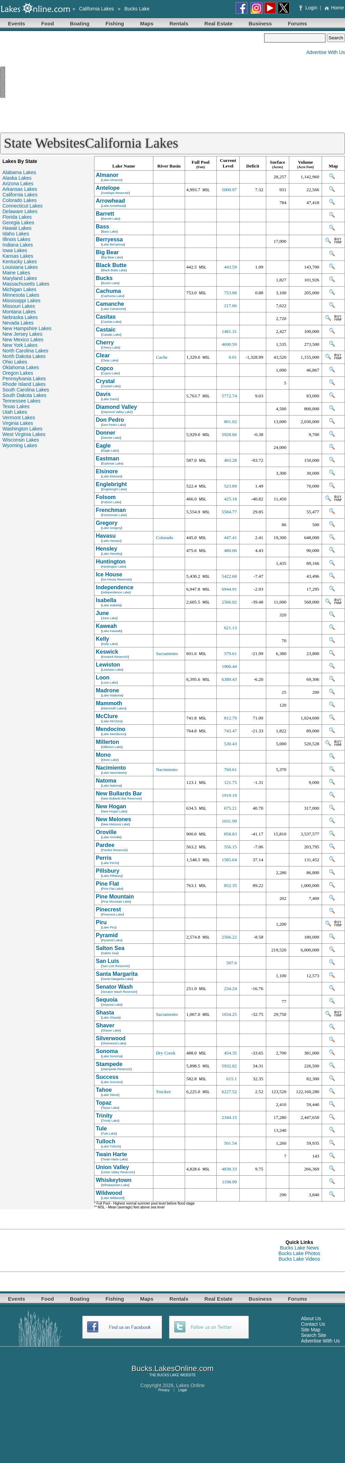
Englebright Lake (114, 489)
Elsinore (107, 471)
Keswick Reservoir (115, 657)
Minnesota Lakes (20, 295)
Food (47, 23)
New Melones (113, 819)
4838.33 (229, 1169)
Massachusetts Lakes (25, 284)
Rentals (178, 23)
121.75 (230, 782)
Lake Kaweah (111, 631)
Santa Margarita (117, 974)
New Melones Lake (115, 824)
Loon (102, 677)
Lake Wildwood (112, 1198)
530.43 (230, 743)
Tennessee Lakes (21, 401)
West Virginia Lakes (23, 434)
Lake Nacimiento (113, 773)
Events (16, 23)
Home (334, 7)
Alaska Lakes (16, 178)
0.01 (233, 357)
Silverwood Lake (113, 1043)
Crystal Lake (111, 386)
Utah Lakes (14, 412)
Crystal (105, 381)
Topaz (104, 1103)
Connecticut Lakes (22, 206)
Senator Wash (114, 987)
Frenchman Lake (114, 515)
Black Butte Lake (114, 270)
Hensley (106, 549)
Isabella (106, 600)
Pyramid (107, 935)
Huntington (110, 562)
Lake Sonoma (112, 1056)
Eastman (107, 458)
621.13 (230, 627)
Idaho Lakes (15, 233)
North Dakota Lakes (24, 356)
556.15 (230, 846)
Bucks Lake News (299, 1248)
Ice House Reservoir (116, 579)
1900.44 (229, 666)
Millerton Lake (112, 747)
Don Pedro (110, 420)
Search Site (313, 1335)
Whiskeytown (113, 1180)
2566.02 (229, 602)
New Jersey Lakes (22, 334)
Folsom (106, 497)
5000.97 (229, 189)
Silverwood (110, 1038)
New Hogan (111, 806)
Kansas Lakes (17, 256)
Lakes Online (190, 1385)
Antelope (108, 188)
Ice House (109, 574)
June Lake (109, 618)
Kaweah (106, 626)
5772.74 (229, 395)
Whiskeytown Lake (115, 1185)
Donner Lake (111, 437)
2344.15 (229, 1117)
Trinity (104, 1116)
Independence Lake (116, 592)
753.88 (230, 292)
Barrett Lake (110, 218)
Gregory (106, 523)
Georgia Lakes (18, 222)
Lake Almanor (111, 180)
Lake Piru (108, 927)
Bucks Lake (137, 8)
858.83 (230, 833)
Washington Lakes (22, 428)
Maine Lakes (16, 272)
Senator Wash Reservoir (119, 992)
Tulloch (105, 1141)
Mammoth (109, 703)
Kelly (102, 639)
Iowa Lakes (14, 250)
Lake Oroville (111, 837)
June (102, 613)
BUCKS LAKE (168, 1375)
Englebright (111, 484)
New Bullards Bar (119, 793)
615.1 (232, 1078)
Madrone (107, 690)
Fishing (115, 23)
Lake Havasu (111, 541)
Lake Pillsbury (112, 876)
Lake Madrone (112, 695)
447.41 (230, 537)
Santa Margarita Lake (117, 979)
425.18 (230, 498)
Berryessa (109, 239)
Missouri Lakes (18, 306)
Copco (104, 368)
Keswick (107, 652)
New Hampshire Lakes (27, 328)
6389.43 (229, 679)
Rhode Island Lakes (24, 384)
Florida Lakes (17, 217)
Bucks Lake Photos (299, 1253)
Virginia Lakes (17, 423)
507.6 (232, 962)
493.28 (230, 460)
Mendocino (110, 729)
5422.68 (229, 576)
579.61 (230, 653)
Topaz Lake (110, 1108)
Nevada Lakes (18, 323)
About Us (311, 1318)
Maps (146, 23)
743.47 (230, 730)
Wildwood (109, 1193)
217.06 (230, 305)
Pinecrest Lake (112, 914)
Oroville (106, 832)
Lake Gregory (111, 528)
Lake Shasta (111, 1017)
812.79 (230, 718)
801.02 (230, 421)
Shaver (105, 1025)
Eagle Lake (110, 450)
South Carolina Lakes (25, 389)
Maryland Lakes (19, 278)
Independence (114, 587)
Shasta (105, 1012)
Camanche (110, 304)
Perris (104, 858)
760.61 (230, 769)
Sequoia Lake (111, 1004)
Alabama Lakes (19, 172)
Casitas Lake (111, 322)
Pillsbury (108, 871)
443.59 (230, 267)
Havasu (106, 536)
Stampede (109, 1064)
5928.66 (229, 434)
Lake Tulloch (111, 1146)
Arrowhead (110, 201)
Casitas (106, 317)
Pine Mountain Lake (116, 901)
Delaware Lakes (19, 211)
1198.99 (229, 1181)
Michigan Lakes (19, 289)
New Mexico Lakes (23, 339)
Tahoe (104, 1090)
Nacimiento (111, 768)
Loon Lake (109, 682)
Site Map (310, 1329)
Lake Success (112, 1082)
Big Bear (107, 252)
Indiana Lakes (17, 245)
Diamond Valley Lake (116, 412)
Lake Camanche (113, 309)
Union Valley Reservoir (118, 1172)
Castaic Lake (111, 334)
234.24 (230, 988)
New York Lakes (19, 345)
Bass (102, 226)
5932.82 (229, 1065)
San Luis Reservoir (115, 966)
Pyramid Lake (111, 940)
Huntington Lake (113, 566)
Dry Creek (165, 1053)
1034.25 (229, 1014)
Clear (103, 355)
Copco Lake (110, 373)
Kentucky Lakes (19, 261)
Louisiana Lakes (20, 267)
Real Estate (219, 23)
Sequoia (106, 1000)
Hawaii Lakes (16, 228)
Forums (297, 23)
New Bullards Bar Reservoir (121, 798)
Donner (105, 433)
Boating (80, 23)
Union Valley (112, 1167)
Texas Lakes (16, 406)
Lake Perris (110, 863)
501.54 (230, 1143)
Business (260, 23)
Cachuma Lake (112, 296)
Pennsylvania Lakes (24, 378)
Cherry (105, 342)
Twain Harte (111, 1154)
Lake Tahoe (110, 1095)
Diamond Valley (116, 407)
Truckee (163, 1091)
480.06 (230, 550)
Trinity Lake (110, 1120)
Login (309, 7)
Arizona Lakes (17, 183)
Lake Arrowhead (113, 206)
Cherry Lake (110, 347)
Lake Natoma (111, 785)
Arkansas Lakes (19, 189)
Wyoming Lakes (19, 445)
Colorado (164, 537)
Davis (103, 394)
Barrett (105, 214)
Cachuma (108, 291)
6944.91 (229, 589)
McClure (107, 716)
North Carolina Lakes (25, 350)
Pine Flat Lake (112, 888)
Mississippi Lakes (21, 300)
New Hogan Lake (114, 811)
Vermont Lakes (18, 417)
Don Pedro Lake (113, 425)
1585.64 (229, 859)
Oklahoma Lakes (20, 367)
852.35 (230, 885)
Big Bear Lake (112, 257)
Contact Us (313, 1324)
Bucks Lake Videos (299, 1259)
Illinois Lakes (16, 239)
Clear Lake (109, 360)
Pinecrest (108, 909)
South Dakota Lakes (24, 395)
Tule (101, 1128)
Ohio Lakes (14, 362)
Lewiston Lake (112, 669)
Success (107, 1077)
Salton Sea (110, 948)
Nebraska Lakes (20, 317)
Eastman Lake (112, 463)
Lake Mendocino (113, 734)
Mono (103, 755)
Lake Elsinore (111, 476)
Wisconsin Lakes (20, 440)
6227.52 (229, 1091)
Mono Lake (110, 760)
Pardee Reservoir (114, 850)
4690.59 (229, 344)
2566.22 (229, 937)
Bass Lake (109, 231)
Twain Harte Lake (114, 1159)
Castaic (106, 330)
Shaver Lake (111, 1030)
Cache (161, 357)
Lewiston (108, 665)
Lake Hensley (111, 553)
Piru (101, 922)
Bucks (104, 278)
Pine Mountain (115, 897)
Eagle (103, 446)
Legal (182, 1390)
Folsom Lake (111, 502)
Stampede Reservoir (116, 1069)
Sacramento (167, 653)
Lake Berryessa (113, 244)
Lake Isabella (111, 605)
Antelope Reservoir (115, 193)
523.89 (230, 486)
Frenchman (111, 510)
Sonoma (107, 1051)
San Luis (107, 961)
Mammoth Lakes (113, 708)
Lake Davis (110, 399)
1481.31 (229, 331)
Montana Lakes (19, 311)
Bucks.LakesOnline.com (172, 1368)
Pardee (105, 845)
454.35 (230, 1053)
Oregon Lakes (17, 373)
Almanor (107, 175)
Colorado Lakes (19, 200)
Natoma (106, 781)
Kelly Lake (109, 644)
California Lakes (96, 8)
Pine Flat (107, 884)
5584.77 (229, 511)
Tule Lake (109, 1133)
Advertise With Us (325, 52)
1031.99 (229, 821)
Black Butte (111, 265)
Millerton (107, 742)
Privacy (164, 1390)
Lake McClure (112, 721)
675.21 (230, 808)
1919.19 (229, 795)
